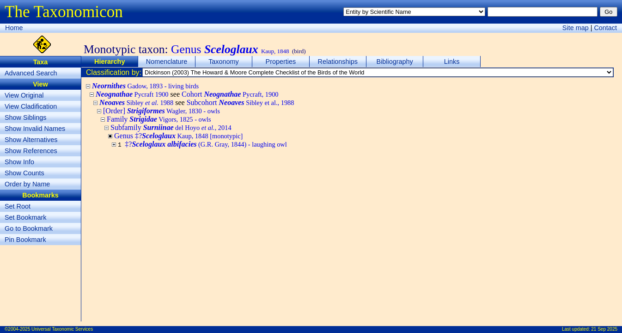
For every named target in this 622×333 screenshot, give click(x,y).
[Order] (161, 111)
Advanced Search (31, 73)
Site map (575, 27)
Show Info (19, 162)
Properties (281, 61)
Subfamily (171, 127)
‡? (206, 144)
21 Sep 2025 (604, 329)
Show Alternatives (31, 139)
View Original (24, 95)
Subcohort (240, 102)
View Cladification (31, 106)
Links (452, 61)
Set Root (17, 206)
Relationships (338, 61)
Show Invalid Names (35, 128)
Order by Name (27, 184)
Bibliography (395, 61)
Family (159, 119)
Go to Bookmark (29, 228)
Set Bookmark (25, 217)
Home (14, 27)
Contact (605, 27)
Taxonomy (223, 61)
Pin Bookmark (25, 239)
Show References (31, 150)
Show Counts (24, 173)
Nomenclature (167, 61)
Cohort (230, 94)
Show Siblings (25, 117)
